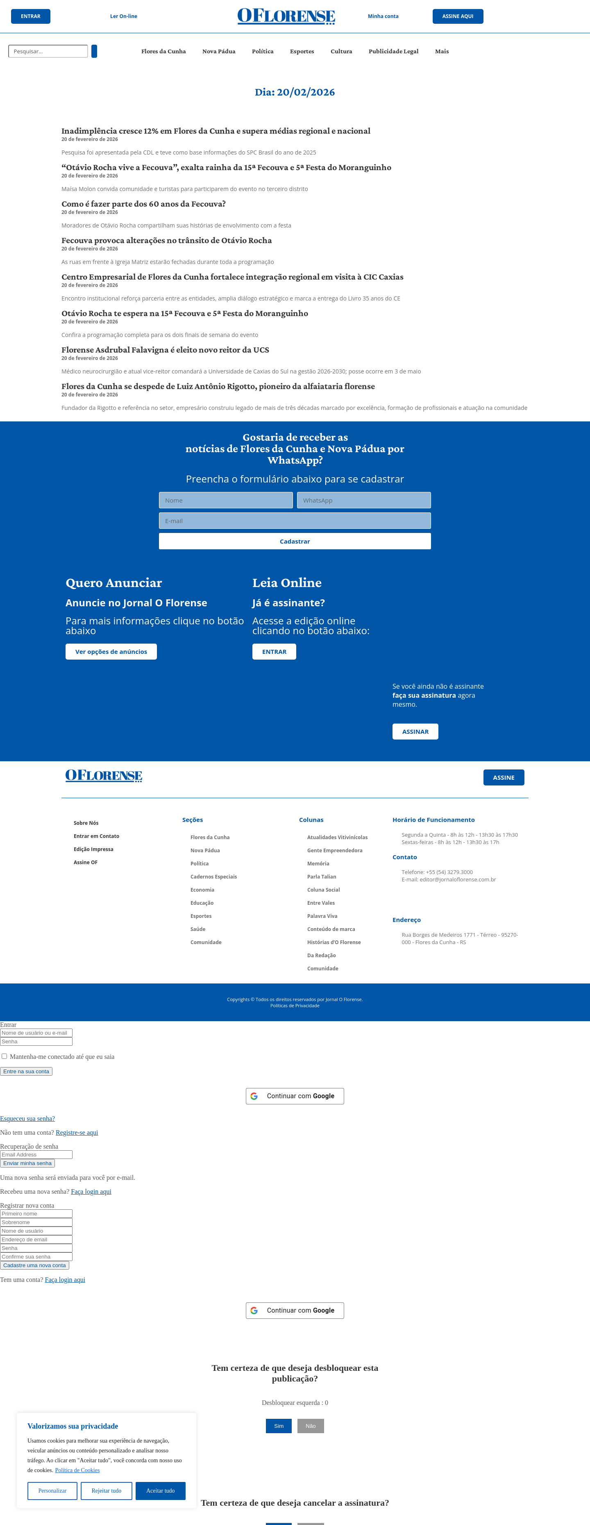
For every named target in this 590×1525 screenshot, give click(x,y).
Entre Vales (321, 902)
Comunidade (206, 942)
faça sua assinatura (424, 695)
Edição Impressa (93, 849)
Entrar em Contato (96, 836)
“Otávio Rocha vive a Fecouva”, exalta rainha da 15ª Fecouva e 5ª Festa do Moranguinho (226, 167)
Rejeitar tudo (106, 1491)
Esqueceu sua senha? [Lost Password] (27, 1118)
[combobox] (48, 51)
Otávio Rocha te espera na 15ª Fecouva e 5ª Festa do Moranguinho (184, 313)
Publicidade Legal (394, 51)
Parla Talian (321, 876)
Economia (202, 889)
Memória (318, 863)
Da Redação (321, 955)
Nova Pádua (219, 51)
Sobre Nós (86, 822)
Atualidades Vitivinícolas (337, 837)
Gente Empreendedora (335, 850)
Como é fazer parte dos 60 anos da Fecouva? (143, 203)
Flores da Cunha (163, 51)
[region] (106, 1461)
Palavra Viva (322, 916)
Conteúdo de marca (331, 929)
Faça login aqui (91, 1191)
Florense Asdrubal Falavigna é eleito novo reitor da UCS (165, 349)
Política (263, 51)
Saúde (198, 929)
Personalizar (52, 1491)
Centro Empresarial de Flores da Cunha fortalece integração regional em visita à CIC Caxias (232, 276)
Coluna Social (323, 889)
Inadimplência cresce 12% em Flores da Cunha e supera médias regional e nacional (215, 130)
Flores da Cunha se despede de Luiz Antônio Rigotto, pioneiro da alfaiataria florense (218, 386)
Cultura (341, 51)
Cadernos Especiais (214, 876)
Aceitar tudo (160, 1491)
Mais (442, 51)
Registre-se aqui (77, 1132)
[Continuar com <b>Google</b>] (295, 1096)
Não (310, 1426)
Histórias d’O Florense (334, 942)
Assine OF (86, 862)
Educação (202, 902)
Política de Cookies (77, 1470)
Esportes (302, 51)
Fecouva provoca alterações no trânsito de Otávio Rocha (166, 240)
